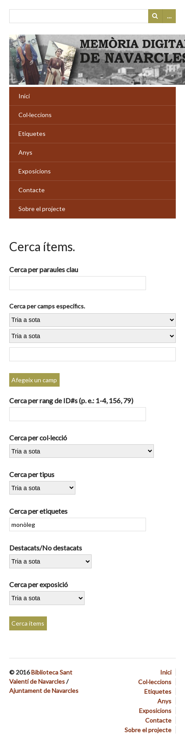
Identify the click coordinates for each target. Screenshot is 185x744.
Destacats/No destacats (45, 547)
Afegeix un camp (34, 380)
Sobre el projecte (41, 208)
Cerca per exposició (38, 584)
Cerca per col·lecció (38, 437)
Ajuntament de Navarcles (43, 690)
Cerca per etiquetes (38, 511)
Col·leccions (35, 114)
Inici (24, 96)
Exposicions (34, 171)
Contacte (31, 190)
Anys (25, 152)
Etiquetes (32, 133)
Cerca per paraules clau (43, 269)
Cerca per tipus (31, 474)
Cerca (155, 16)
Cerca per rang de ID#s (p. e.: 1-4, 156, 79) (71, 400)
